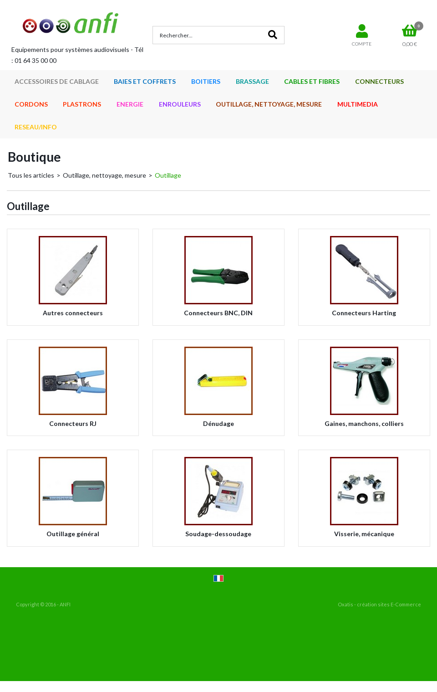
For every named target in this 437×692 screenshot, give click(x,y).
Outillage (168, 175)
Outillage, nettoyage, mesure (104, 175)
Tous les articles (31, 175)
